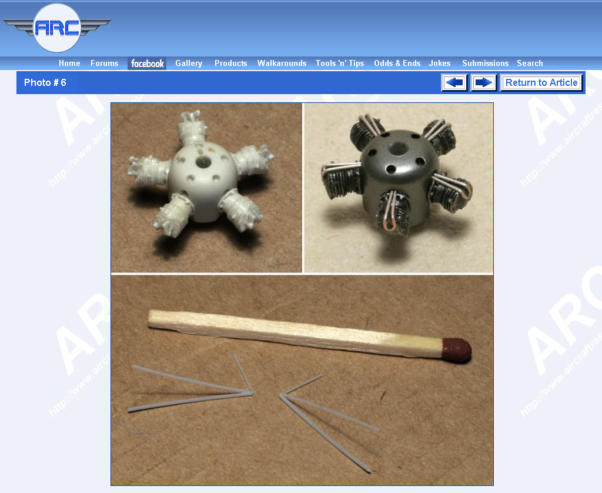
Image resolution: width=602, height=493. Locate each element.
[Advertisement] (359, 28)
